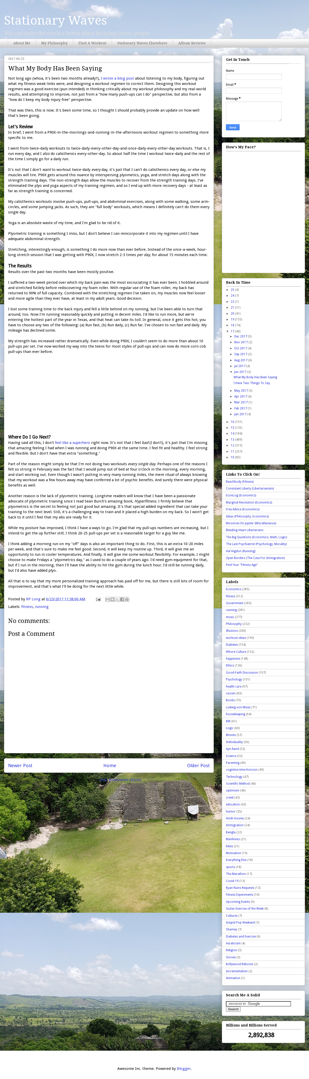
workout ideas (236, 638)
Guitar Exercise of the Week (245, 908)
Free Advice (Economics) (242, 509)
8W (228, 721)
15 (233, 427)
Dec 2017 (241, 336)
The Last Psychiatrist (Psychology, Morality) (256, 544)
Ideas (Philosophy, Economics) (247, 516)
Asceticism (233, 943)
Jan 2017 (240, 414)
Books (230, 700)
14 (233, 433)
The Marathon (236, 874)
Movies (231, 735)
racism (231, 693)
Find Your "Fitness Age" (242, 565)
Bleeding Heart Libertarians (244, 530)
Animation (233, 978)
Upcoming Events (238, 902)
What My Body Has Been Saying (255, 377)
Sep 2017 (241, 354)
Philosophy (234, 624)
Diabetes (232, 644)
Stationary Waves (55, 20)
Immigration (235, 825)
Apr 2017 (241, 396)
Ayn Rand (232, 749)
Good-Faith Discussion (242, 672)
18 (233, 325)
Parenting (232, 763)
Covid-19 (232, 881)
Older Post (198, 765)
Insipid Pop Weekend (240, 922)
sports (230, 867)
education (233, 804)
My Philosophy (54, 43)
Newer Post (20, 765)
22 (233, 301)
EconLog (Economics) (241, 495)
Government (234, 603)
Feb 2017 (241, 408)
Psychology (234, 679)
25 (233, 290)
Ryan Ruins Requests (240, 888)
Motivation (233, 853)
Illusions (232, 631)
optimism (232, 790)
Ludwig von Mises (238, 707)
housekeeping (235, 714)
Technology (234, 777)
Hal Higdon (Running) (240, 551)
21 (233, 307)
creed (230, 797)
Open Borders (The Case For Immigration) (255, 558)
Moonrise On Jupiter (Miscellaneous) (251, 523)
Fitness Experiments (239, 894)
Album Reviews (192, 43)
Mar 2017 (241, 402)
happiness (233, 658)
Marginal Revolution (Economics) (249, 502)
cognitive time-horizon (242, 769)
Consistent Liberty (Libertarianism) (250, 488)
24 (233, 295)
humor (231, 811)
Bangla (231, 832)
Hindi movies (235, 818)
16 (233, 422)
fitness (27, 606)
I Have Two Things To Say (252, 383)
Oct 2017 (241, 348)
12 (233, 445)
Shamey (231, 929)
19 (233, 319)
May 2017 (241, 390)
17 (233, 331)
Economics (233, 589)
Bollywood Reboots (239, 964)
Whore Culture (236, 652)
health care (233, 686)
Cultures (232, 916)
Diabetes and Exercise (241, 936)
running (42, 606)
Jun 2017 (240, 372)
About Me (21, 43)
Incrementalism (237, 971)
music (230, 617)
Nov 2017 (241, 342)
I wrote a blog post (117, 78)
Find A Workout (92, 43)
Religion (231, 950)
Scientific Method (238, 783)
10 (233, 457)
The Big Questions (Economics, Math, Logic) (256, 537)
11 (233, 451)
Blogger (184, 1068)
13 (233, 439)
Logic (230, 728)
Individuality (234, 742)
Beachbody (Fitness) (240, 481)
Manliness (233, 839)
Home (109, 765)
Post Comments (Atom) (120, 780)
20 (233, 313)
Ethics (230, 665)
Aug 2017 (241, 360)
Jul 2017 (240, 366)
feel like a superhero (72, 442)
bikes (229, 846)
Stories (231, 957)
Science (231, 756)
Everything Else (236, 860)
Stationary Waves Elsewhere (142, 43)
